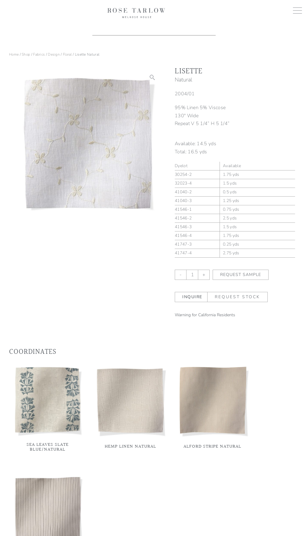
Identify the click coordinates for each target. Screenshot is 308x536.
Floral (67, 54)
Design (54, 54)
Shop (26, 54)
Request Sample (240, 274)
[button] (152, 77)
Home (14, 54)
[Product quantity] (192, 275)
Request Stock (237, 297)
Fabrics (39, 54)
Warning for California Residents (205, 315)
